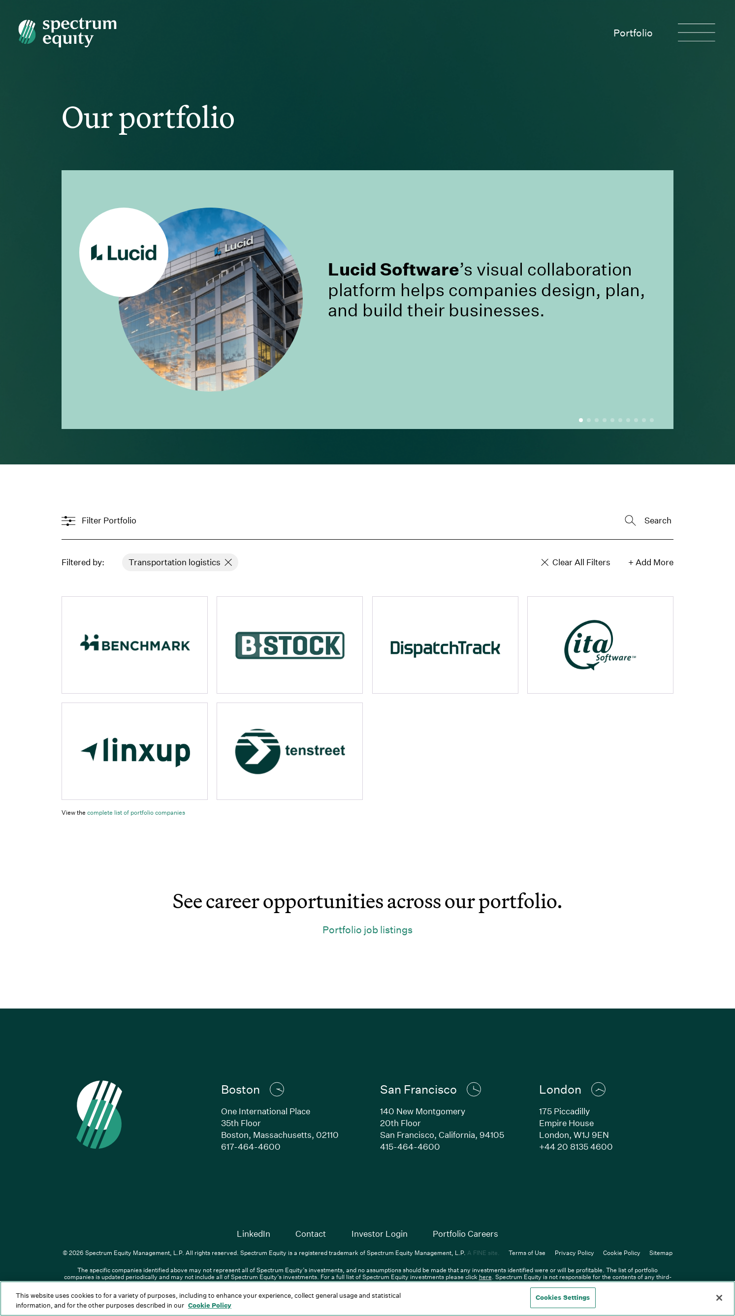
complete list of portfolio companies (136, 812)
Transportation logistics (180, 562)
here (485, 1277)
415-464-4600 (410, 1146)
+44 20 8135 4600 (576, 1146)
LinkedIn (253, 1233)
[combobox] (621, 520)
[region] (367, 1298)
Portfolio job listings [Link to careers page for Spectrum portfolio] (367, 929)
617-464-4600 (251, 1146)
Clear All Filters (576, 562)
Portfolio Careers (465, 1233)
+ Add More (650, 562)
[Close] (719, 1298)
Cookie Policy (621, 1252)
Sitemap (660, 1252)
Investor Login (380, 1233)
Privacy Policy (574, 1252)
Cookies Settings (563, 1297)
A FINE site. (483, 1252)
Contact (310, 1233)
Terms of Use (527, 1252)
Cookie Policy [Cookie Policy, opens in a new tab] (209, 1305)
